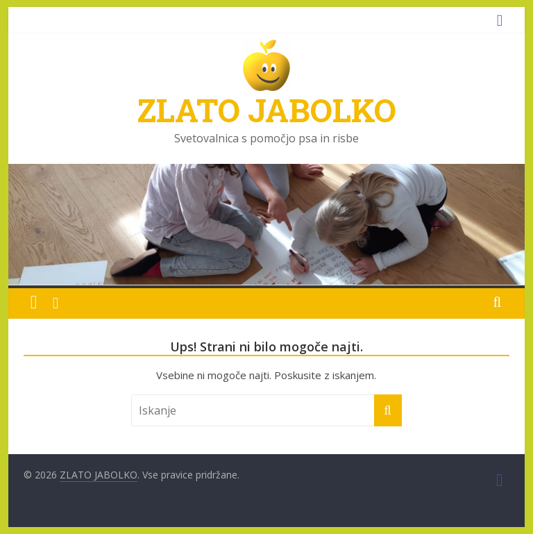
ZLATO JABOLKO (266, 110)
